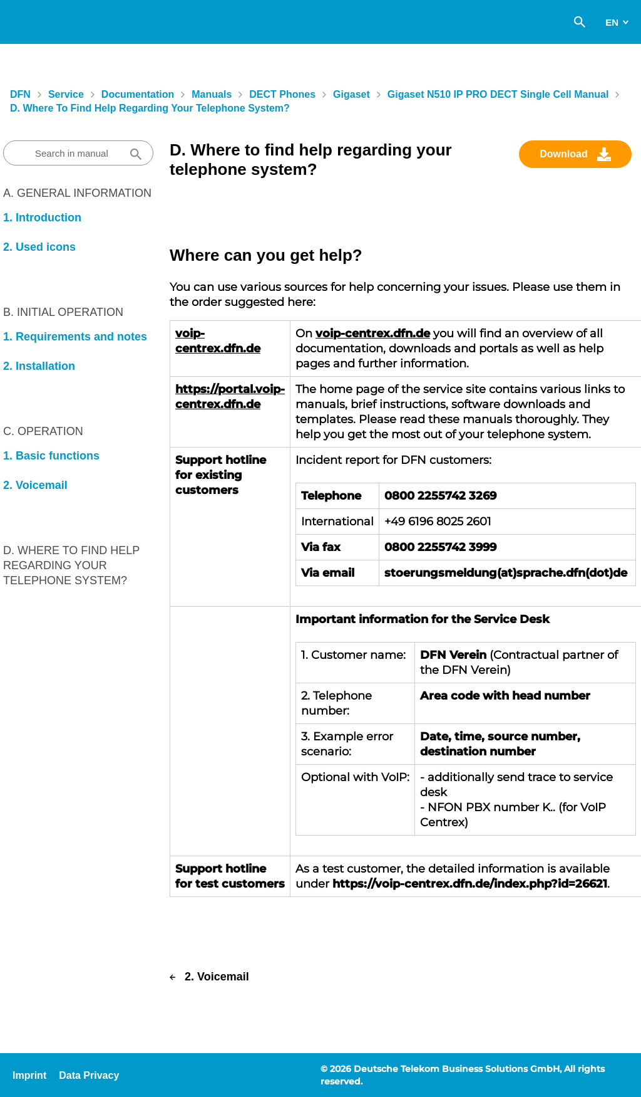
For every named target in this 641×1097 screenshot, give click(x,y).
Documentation (137, 94)
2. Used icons (39, 247)
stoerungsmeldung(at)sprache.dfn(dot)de (505, 573)
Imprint (29, 1075)
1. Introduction (42, 217)
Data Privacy (89, 1075)
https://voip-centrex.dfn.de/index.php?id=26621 (469, 884)
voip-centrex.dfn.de (372, 333)
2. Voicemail (35, 485)
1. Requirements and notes (75, 336)
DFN (20, 94)
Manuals (212, 94)
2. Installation (39, 366)
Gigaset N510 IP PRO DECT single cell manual (498, 94)
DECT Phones (282, 94)
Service (66, 94)
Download (563, 154)
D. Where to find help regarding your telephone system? (150, 108)
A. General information (77, 193)
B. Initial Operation (63, 312)
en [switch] (611, 22)
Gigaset (351, 94)
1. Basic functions (51, 455)
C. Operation (43, 431)
